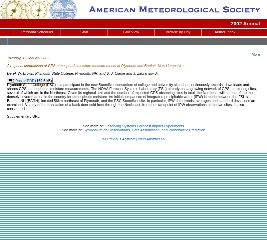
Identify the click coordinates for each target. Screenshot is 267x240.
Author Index (225, 32)
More (256, 54)
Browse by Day (178, 32)
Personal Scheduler (37, 32)
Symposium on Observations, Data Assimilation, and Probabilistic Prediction (144, 130)
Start (84, 32)
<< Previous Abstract (118, 139)
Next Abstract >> (151, 139)
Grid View (131, 32)
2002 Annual (245, 23)
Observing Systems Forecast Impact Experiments (144, 126)
